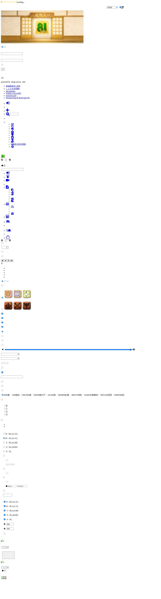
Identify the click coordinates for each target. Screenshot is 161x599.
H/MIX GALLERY (13, 93)
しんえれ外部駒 (13, 89)
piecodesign (10, 91)
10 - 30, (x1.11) (10, 438)
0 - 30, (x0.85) (10, 447)
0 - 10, (7, 451)
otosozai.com (11, 96)
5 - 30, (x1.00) (10, 443)
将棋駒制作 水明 (13, 86)
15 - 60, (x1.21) (10, 434)
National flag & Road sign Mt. (18, 98)
